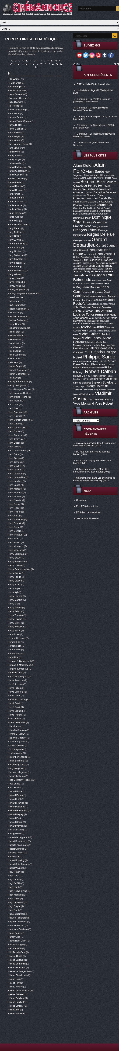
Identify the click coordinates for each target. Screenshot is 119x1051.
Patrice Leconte (80, 348)
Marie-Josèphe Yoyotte (99, 318)
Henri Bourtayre (16, 412)
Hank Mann (14, 113)
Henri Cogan (14, 423)
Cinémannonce (83, 477)
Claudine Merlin (81, 208)
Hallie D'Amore (16, 102)
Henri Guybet (89, 254)
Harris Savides (15, 213)
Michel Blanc (103, 330)
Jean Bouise (91, 287)
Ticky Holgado (100, 389)
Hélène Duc (14, 979)
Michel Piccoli (92, 338)
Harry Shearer (15, 262)
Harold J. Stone (16, 178)
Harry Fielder (15, 232)
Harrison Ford (15, 197)
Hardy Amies (14, 155)
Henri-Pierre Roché (18, 397)
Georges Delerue (99, 234)
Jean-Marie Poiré (84, 275)
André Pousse (103, 178)
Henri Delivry (15, 446)
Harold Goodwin (16, 174)
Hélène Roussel (16, 994)
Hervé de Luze (15, 684)
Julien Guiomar (83, 311)
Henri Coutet (14, 431)
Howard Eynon (15, 795)
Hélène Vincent (16, 1006)
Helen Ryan (14, 347)
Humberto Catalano (18, 929)
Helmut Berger (15, 366)
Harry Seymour (16, 259)
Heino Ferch (14, 331)
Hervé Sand (14, 703)
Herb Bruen (14, 634)
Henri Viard (14, 538)
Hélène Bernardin (17, 963)
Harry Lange (14, 247)
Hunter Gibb (14, 937)
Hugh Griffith (14, 883)
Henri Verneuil (105, 254)
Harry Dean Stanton (18, 224)
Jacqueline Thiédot (82, 260)
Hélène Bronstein (17, 967)
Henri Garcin (14, 458)
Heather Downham (17, 316)
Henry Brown (15, 557)
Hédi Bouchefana (17, 952)
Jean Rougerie (95, 304)
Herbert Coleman (17, 638)
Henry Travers (15, 619)
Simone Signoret (82, 382)
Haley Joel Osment (18, 98)
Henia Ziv (13, 377)
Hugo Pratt (13, 910)
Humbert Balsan (16, 925)
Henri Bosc (14, 408)
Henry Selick (14, 611)
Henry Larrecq (15, 596)
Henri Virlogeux (16, 546)
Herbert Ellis (14, 642)
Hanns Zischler (16, 128)
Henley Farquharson (18, 381)
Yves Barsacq (106, 399)
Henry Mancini (15, 600)
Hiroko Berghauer (17, 741)
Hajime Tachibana (17, 90)
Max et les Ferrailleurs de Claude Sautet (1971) (91, 470)
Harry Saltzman (16, 255)
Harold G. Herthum (18, 171)
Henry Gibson (15, 580)
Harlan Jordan (15, 163)
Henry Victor (14, 623)
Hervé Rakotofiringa (18, 699)
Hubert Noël (14, 856)
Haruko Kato (14, 278)
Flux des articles (87, 506)
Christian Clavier (96, 195)
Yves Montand (83, 403)
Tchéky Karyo (78, 386)
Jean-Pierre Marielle (94, 284)
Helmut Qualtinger (17, 374)
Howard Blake (15, 791)
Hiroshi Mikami (15, 745)
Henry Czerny (15, 565)
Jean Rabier (100, 300)
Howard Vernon (16, 826)
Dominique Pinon (82, 218)
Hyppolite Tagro (16, 944)
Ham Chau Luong (17, 109)
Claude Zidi (103, 205)
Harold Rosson (16, 190)
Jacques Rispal (80, 263)
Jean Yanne (109, 304)
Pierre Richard (107, 361)
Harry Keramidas (17, 243)
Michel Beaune (89, 331)
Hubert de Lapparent (18, 837)
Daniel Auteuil (96, 208)
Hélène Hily (14, 983)
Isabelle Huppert (102, 257)
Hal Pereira (14, 105)
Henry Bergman (16, 554)
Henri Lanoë (14, 485)
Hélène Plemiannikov (19, 990)
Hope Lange (14, 783)
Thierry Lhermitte (97, 386)
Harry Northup (15, 251)
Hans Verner (14, 140)
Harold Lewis (15, 182)
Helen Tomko (15, 358)
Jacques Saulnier (108, 263)
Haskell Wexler (16, 297)
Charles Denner (79, 195)
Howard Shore (15, 822)
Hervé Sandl (14, 707)
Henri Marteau (15, 492)
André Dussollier (88, 178)
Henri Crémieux (16, 435)
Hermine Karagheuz (18, 668)
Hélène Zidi (14, 1009)
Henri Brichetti (15, 416)
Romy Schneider (89, 379)
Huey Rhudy (14, 871)
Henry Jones (14, 584)
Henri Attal (94, 250)
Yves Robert (104, 403)
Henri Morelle (15, 496)
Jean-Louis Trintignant (83, 271)
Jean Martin (102, 296)
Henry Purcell (15, 607)
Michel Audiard (94, 327)
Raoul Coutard (107, 364)
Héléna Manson (16, 1013)
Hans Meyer (14, 136)
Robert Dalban (100, 371)
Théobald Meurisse (83, 389)
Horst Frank (14, 787)
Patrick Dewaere (99, 348)
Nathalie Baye (99, 345)
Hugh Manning (15, 894)
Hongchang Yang (17, 764)
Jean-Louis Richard (102, 268)
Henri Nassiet (15, 500)
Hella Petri (13, 362)
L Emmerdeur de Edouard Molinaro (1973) (94, 444)
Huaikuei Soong (16, 829)
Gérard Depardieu (90, 242)
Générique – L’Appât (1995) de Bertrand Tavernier (90, 109)
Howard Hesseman (18, 810)
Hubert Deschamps (83, 257)
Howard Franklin (16, 803)
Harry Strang (14, 266)
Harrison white (15, 205)
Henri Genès (14, 462)
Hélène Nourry (15, 986)
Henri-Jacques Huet (18, 393)
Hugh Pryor (14, 898)
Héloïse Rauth (15, 956)
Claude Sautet (89, 205)
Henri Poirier (14, 511)
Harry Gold (13, 236)
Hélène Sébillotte (17, 1002)
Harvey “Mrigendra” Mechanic (23, 293)
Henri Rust (13, 515)
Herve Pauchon (16, 680)
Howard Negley (16, 814)
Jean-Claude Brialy (100, 265)
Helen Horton (15, 343)
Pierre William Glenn (86, 364)
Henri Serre (14, 527)
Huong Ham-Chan (17, 940)
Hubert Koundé (16, 852)
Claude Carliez (96, 201)
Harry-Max (13, 220)
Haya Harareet (15, 305)
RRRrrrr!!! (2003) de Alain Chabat (94, 84)
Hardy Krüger (15, 159)
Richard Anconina (96, 367)
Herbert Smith (15, 653)
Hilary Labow (15, 726)
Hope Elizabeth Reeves (20, 780)
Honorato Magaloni (18, 772)
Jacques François (102, 260)
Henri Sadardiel (16, 519)
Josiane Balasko (101, 307)
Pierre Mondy (91, 361)
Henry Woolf (14, 630)
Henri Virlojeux (15, 550)
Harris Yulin (14, 217)
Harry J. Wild (15, 240)
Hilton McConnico (17, 730)
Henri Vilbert (14, 542)
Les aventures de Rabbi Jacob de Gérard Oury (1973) (94, 479)
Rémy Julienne (107, 378)
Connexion (81, 500)
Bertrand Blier (79, 189)
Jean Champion (94, 292)
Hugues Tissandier (17, 917)
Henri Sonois (15, 531)
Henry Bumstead (16, 561)
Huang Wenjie (15, 833)
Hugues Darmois (16, 914)
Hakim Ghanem (16, 94)
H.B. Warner (14, 79)
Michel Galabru (90, 334)
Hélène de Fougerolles (19, 971)
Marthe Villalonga (87, 321)
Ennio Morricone (95, 222)
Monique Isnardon (82, 345)
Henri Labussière (17, 477)
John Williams (82, 307)
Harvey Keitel (15, 285)
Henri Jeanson (15, 473)
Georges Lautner (82, 240)
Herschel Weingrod (18, 676)
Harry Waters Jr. (16, 270)
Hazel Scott (14, 312)
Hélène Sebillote (16, 998)
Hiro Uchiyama (15, 749)
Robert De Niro (81, 375)
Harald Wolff (14, 151)
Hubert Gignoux (16, 848)
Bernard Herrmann (99, 185)
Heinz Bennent (15, 335)
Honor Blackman (16, 776)
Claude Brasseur (80, 202)
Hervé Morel (14, 695)
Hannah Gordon (16, 117)
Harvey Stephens (17, 289)
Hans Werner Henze (18, 144)
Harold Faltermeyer (18, 167)
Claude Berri (106, 198)
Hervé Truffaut (15, 714)
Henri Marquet (15, 488)
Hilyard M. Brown (17, 734)
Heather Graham (16, 320)
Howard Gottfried (17, 806)
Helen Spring (15, 351)
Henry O (12, 603)
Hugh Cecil (14, 875)
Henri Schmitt (15, 523)
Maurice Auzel (102, 321)
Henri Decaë (14, 443)
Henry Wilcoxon (16, 626)
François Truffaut (86, 230)
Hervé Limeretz (16, 691)
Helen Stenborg (16, 354)
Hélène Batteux (16, 960)
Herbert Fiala (15, 645)
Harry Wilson (15, 274)
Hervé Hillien (14, 688)
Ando (78, 460)
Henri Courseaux (17, 427)
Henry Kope (14, 588)
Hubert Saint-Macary (18, 864)
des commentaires (88, 512)
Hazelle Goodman (17, 308)
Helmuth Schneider (18, 370)
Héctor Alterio (15, 948)
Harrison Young (16, 209)
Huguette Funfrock (17, 921)
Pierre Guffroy (79, 361)
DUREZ (80, 451)
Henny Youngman (17, 385)
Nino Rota (111, 345)
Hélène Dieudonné (17, 975)
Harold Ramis (15, 186)
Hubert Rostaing (16, 860)
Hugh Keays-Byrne (18, 891)
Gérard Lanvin (80, 250)
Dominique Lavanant (97, 213)
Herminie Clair (15, 672)
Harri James (14, 194)
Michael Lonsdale (98, 324)
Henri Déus (14, 454)
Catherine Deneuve (105, 192)
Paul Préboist (93, 352)
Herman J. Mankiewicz (19, 665)
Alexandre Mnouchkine (94, 175)
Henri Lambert (15, 481)
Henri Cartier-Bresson (19, 420)
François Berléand (100, 226)
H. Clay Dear (15, 82)
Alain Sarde (95, 171)
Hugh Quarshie (16, 902)
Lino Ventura (102, 311)
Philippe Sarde (99, 357)
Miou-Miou (90, 342)
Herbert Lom (14, 649)
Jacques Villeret (80, 266)
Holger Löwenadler (18, 757)
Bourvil (76, 192)
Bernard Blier (92, 181)
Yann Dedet (93, 399)
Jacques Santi (94, 263)
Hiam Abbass (15, 718)
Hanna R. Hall (15, 125)
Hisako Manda (15, 753)
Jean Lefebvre (90, 296)
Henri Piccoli (14, 508)
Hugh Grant (14, 879)
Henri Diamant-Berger (19, 450)
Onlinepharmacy (84, 469)
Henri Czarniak (16, 439)
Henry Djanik (15, 573)
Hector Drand (15, 324)
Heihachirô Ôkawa (17, 328)
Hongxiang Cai (15, 768)
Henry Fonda (15, 577)
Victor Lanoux (87, 394)
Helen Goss (14, 339)
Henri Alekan (14, 400)
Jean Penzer (87, 300)
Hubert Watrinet (16, 868)
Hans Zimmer (15, 148)
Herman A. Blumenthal (19, 661)
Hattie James (15, 301)
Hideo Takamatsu (17, 722)
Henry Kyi (13, 592)
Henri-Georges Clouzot (20, 389)
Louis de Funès (84, 314)
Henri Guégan (15, 469)
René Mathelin (81, 367)
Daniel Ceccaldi (90, 211)
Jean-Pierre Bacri (99, 280)
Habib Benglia (15, 86)
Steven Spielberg (103, 382)
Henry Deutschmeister (19, 569)
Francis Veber (83, 226)
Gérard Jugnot (106, 245)
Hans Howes (14, 132)
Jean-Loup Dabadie (104, 271)
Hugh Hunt (13, 887)
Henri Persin (14, 504)
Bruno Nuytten (87, 193)
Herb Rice (13, 657)
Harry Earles (14, 228)
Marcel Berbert (102, 315)
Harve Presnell (15, 282)
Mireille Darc (102, 342)
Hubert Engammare (18, 845)
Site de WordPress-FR (87, 518)
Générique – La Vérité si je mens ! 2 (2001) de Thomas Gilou (93, 100)
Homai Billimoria (16, 760)
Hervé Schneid (15, 711)
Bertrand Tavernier (99, 189)
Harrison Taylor (16, 201)
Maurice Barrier (82, 323)
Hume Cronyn (15, 933)
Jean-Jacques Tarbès (82, 269)
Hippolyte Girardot (17, 737)
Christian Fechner (85, 198)
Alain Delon (83, 165)
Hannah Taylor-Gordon (19, 121)
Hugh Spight (14, 906)
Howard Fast (14, 799)
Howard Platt (15, 818)
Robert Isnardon (98, 376)
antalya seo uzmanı (86, 443)
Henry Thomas (15, 615)
